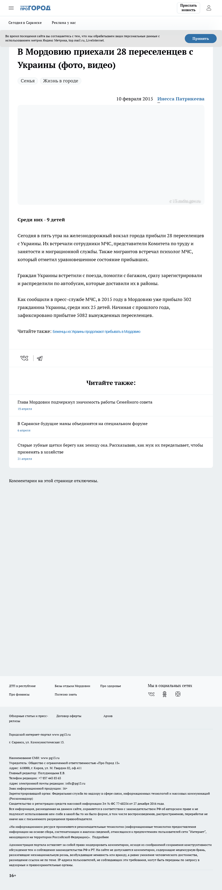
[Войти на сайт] (208, 8)
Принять (200, 38)
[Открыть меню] (11, 8)
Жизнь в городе (60, 81)
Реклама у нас (64, 22)
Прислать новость (188, 7)
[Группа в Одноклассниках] (164, 694)
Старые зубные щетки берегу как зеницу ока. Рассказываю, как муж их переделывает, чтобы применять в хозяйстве (111, 452)
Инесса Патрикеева (180, 99)
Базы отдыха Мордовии (72, 686)
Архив (107, 716)
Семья (28, 81)
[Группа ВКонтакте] (151, 694)
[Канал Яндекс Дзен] (178, 694)
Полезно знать (66, 694)
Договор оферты (68, 716)
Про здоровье (110, 686)
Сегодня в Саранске (25, 22)
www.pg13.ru (61, 734)
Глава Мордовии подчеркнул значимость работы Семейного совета (111, 405)
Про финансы (19, 694)
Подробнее (100, 837)
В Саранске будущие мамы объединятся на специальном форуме (111, 427)
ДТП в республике (22, 686)
